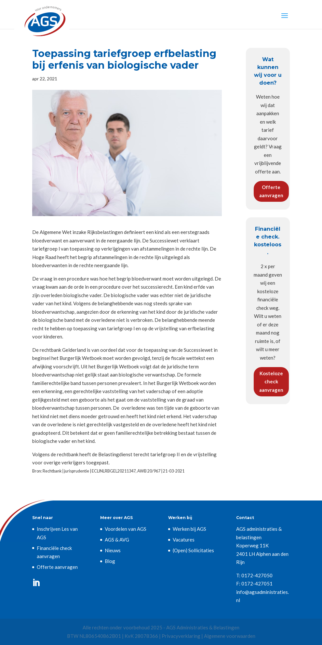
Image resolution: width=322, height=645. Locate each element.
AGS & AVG (117, 539)
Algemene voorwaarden (229, 636)
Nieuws (113, 550)
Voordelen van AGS (125, 529)
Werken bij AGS (189, 529)
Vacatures (184, 539)
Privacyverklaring (181, 636)
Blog (110, 561)
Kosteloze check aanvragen (271, 381)
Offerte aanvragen (271, 191)
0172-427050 (257, 575)
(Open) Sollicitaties (193, 550)
